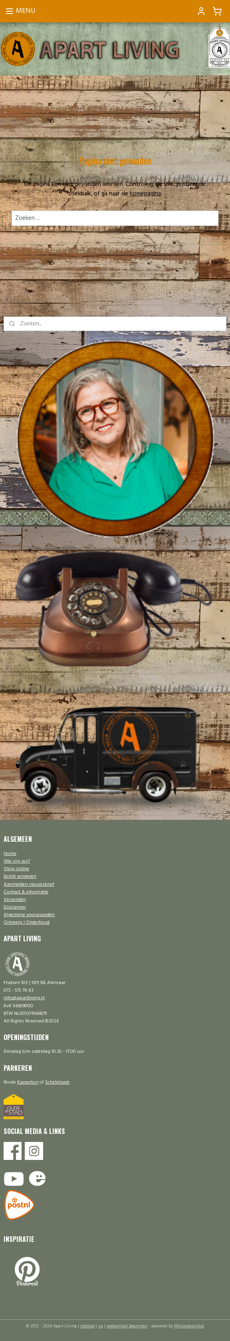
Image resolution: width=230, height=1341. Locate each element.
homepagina (145, 194)
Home (10, 854)
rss (100, 1326)
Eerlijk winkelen (20, 877)
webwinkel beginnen (127, 1326)
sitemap (87, 1326)
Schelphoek (57, 1082)
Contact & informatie (26, 892)
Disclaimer (15, 907)
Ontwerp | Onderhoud (27, 923)
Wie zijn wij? (17, 861)
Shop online (16, 869)
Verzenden (15, 900)
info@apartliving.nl (24, 998)
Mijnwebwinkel (189, 1326)
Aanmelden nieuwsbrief (29, 885)
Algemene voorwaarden (29, 915)
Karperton (27, 1082)
